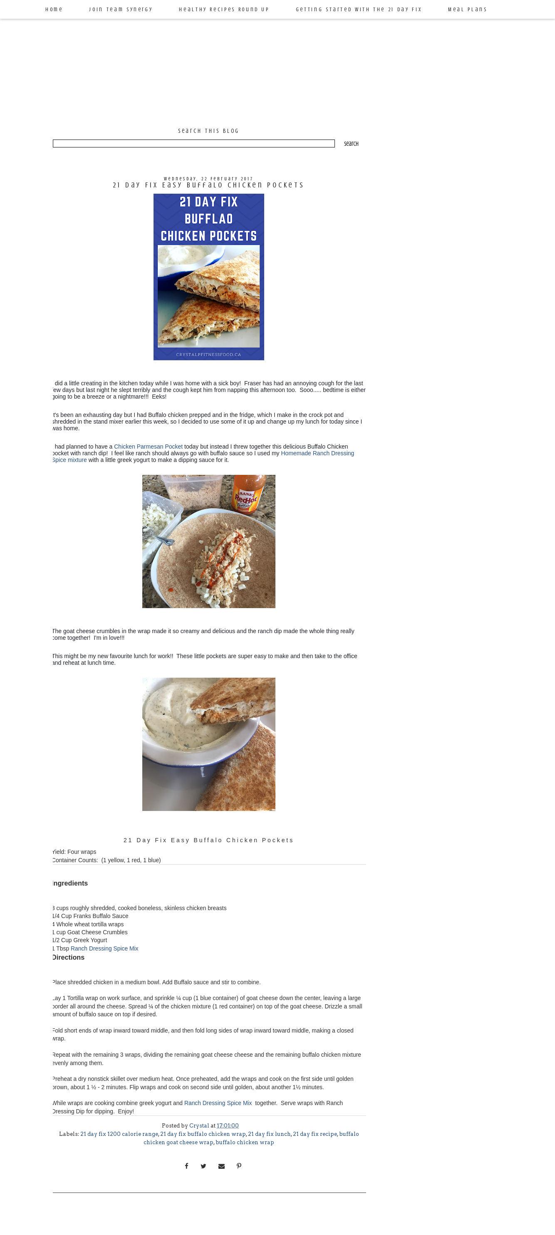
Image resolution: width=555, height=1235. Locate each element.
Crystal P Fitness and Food (265, 51)
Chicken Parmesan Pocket (148, 446)
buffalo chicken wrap (245, 1142)
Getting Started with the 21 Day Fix (359, 9)
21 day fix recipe (315, 1134)
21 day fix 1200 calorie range (119, 1134)
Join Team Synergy (121, 9)
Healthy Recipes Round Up (224, 9)
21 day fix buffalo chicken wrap (203, 1134)
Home (54, 9)
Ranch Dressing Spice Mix (105, 948)
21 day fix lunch (269, 1134)
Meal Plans (467, 9)
